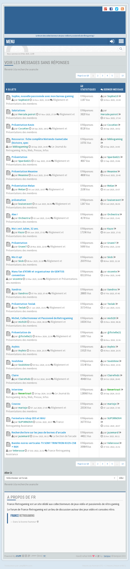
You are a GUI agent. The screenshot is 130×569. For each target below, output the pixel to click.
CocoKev (23, 128)
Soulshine (17, 361)
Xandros (16, 289)
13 (123, 75)
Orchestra (24, 218)
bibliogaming (20, 146)
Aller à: (8, 472)
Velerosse (18, 450)
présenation (19, 200)
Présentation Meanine (24, 171)
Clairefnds (24, 379)
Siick (21, 261)
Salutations (18, 110)
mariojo (22, 407)
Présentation (19, 157)
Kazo (21, 232)
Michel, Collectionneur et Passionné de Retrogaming (42, 318)
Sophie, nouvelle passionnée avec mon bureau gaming (43, 96)
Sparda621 (24, 161)
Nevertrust (24, 393)
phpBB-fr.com (26, 565)
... (117, 75)
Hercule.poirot (27, 114)
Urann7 (22, 246)
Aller (121, 478)
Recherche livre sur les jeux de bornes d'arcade (39, 432)
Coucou (16, 403)
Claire (15, 375)
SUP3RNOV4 (25, 422)
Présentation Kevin (23, 124)
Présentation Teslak (23, 304)
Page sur (83, 75)
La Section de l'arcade (65, 436)
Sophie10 (23, 99)
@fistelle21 (25, 336)
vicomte (17, 279)
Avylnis (16, 346)
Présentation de (21, 332)
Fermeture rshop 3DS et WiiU (28, 418)
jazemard (23, 436)
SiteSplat (107, 556)
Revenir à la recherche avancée (21, 69)
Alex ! (15, 214)
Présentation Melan (23, 185)
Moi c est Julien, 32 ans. (25, 228)
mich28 (22, 321)
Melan (21, 189)
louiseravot (25, 203)
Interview (17, 389)
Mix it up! (17, 257)
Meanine (23, 175)
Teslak (22, 307)
